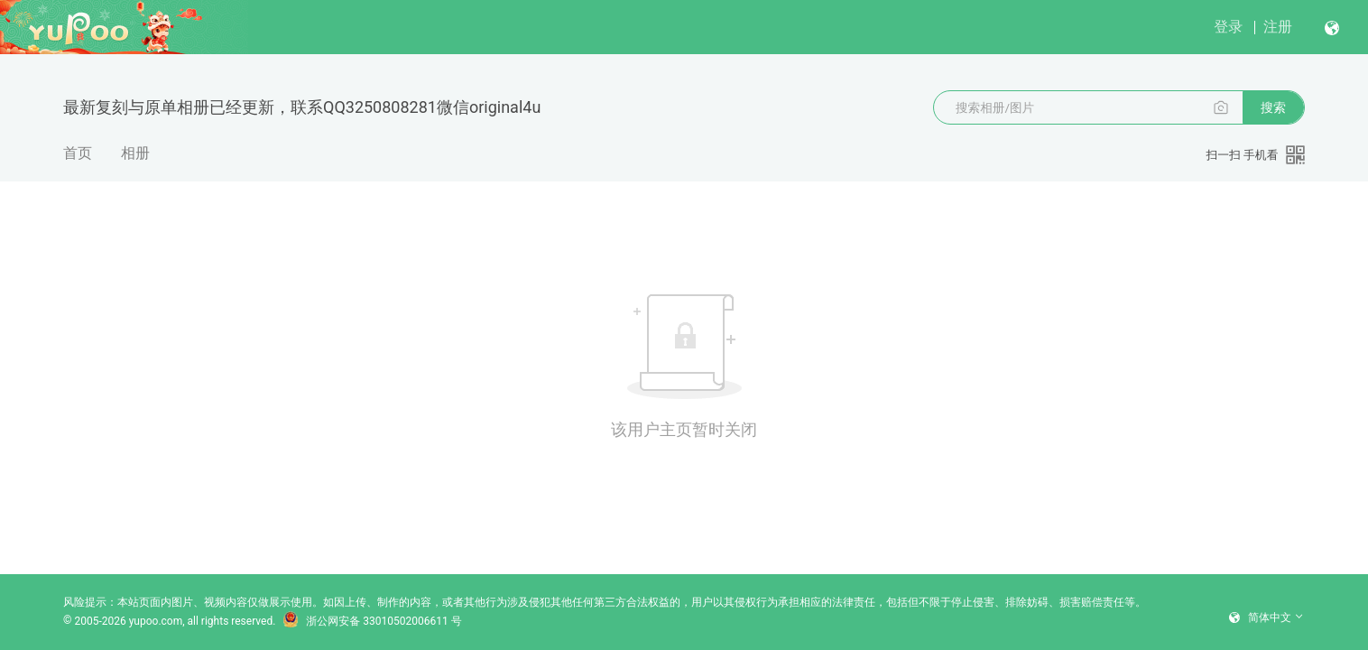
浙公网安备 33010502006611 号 (371, 621)
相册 (135, 153)
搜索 (1273, 107)
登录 (1228, 26)
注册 (1277, 26)
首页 (77, 153)
